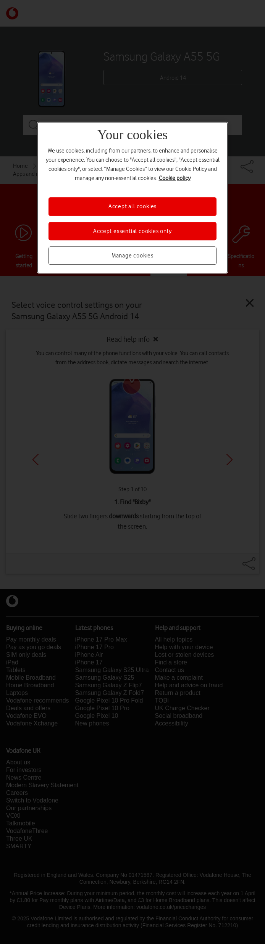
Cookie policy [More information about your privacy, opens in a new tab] (175, 178)
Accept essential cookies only (132, 231)
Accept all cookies (132, 206)
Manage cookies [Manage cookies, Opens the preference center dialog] (132, 255)
